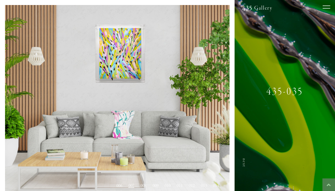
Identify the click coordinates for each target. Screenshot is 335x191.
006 (119, 185)
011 (180, 185)
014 (216, 185)
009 (156, 185)
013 (204, 185)
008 (143, 185)
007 (131, 185)
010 (168, 185)
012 (192, 185)
